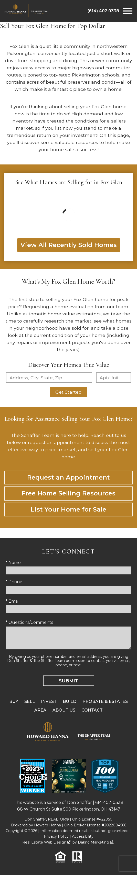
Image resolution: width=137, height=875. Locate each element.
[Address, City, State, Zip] (49, 377)
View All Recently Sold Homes (68, 245)
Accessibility (82, 836)
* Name (13, 562)
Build (69, 701)
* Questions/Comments (29, 622)
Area (40, 710)
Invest (49, 701)
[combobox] (49, 377)
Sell (29, 701)
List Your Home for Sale (68, 509)
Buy (13, 701)
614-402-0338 (109, 802)
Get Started (68, 392)
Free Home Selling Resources (68, 493)
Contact (92, 710)
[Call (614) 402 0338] (103, 11)
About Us (63, 710)
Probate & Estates (105, 701)
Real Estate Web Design (46, 842)
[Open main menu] (128, 11)
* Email (13, 601)
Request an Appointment (68, 477)
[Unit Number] (113, 377)
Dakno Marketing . (96, 842)
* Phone (14, 581)
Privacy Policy (56, 836)
